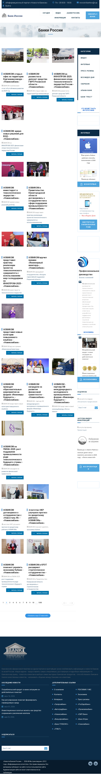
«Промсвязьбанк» (85, 710)
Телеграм (96, 764)
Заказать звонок (92, 15)
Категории (86, 51)
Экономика (82, 695)
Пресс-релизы (87, 71)
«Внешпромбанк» (61, 719)
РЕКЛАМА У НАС (84, 690)
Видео (58, 13)
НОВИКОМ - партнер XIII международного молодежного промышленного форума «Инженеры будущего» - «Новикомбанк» (64, 393)
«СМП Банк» (83, 714)
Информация (60, 18)
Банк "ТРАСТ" (86, 97)
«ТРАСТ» (57, 729)
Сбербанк (85, 84)
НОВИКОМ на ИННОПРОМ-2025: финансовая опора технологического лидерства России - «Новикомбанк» (64, 80)
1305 (40, 602)
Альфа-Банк (86, 90)
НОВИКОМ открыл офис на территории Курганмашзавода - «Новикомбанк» (13, 78)
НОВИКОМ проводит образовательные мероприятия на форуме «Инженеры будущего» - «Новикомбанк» (13, 392)
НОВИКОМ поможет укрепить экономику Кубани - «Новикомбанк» (13, 568)
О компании (59, 690)
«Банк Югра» (83, 719)
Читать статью (14, 95)
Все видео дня (87, 77)
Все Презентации (88, 468)
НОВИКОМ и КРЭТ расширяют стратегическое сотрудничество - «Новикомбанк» (37, 569)
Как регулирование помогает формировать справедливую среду (19, 701)
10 (33, 602)
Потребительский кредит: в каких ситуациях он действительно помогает (21, 691)
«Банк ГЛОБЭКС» (61, 724)
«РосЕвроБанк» (84, 705)
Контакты (75, 18)
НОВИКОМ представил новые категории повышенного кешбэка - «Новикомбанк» (12, 336)
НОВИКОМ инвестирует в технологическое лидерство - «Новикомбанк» (12, 192)
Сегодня (46, 13)
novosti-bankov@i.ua (88, 3)
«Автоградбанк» (60, 710)
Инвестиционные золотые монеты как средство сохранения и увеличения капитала (21, 712)
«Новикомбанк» (60, 714)
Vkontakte (90, 764)
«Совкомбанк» (84, 724)
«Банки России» (73, 13)
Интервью (85, 64)
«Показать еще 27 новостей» (38, 615)
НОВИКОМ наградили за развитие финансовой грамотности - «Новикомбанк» (36, 390)
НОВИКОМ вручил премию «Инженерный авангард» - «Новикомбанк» (37, 262)
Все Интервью (88, 184)
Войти (8, 6)
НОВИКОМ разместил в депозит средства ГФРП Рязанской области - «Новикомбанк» (37, 80)
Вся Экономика (88, 380)
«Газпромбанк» (60, 705)
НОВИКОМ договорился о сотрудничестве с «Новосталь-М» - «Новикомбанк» (12, 515)
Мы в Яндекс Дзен (89, 216)
